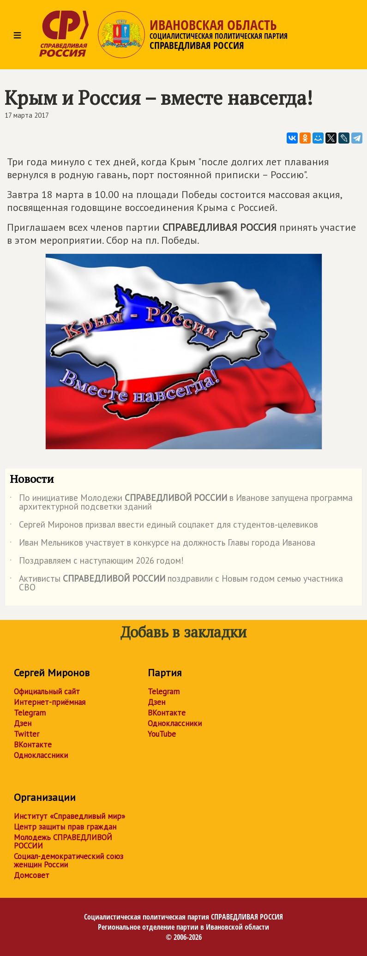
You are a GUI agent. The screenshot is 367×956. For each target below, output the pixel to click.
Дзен (22, 723)
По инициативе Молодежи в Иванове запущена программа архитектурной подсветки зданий (181, 502)
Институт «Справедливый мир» (69, 816)
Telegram (30, 713)
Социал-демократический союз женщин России (68, 860)
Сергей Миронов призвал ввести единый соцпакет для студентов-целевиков (164, 526)
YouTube (162, 734)
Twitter (26, 734)
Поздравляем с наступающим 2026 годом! (97, 562)
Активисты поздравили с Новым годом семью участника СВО (176, 583)
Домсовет (31, 875)
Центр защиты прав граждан (65, 827)
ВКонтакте (33, 744)
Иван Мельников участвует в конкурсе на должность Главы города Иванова (162, 544)
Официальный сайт (47, 691)
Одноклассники (41, 755)
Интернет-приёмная (49, 702)
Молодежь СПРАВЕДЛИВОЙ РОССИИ (63, 841)
